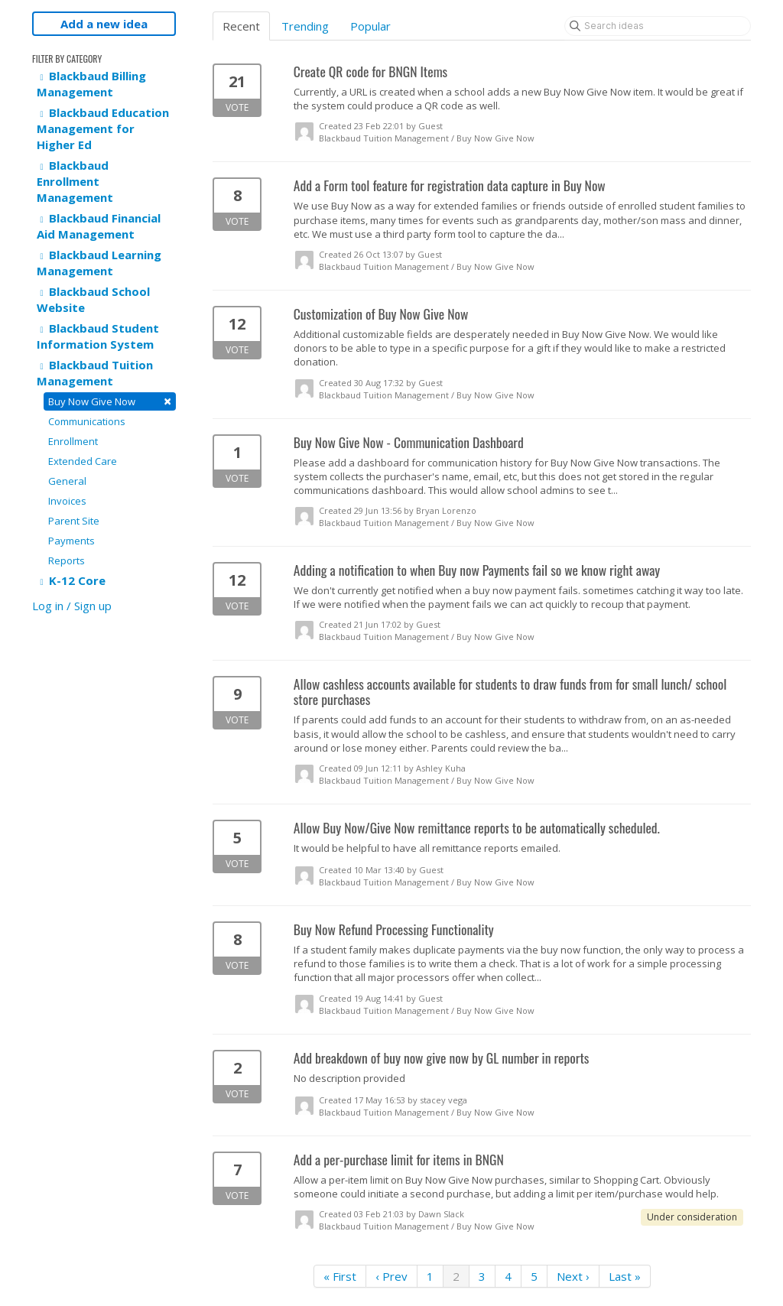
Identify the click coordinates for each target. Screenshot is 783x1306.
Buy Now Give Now (109, 401)
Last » (625, 1276)
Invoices (67, 501)
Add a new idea (104, 23)
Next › (573, 1276)
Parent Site (73, 521)
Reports (66, 560)
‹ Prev (391, 1276)
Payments (71, 540)
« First (339, 1276)
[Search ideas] (657, 26)
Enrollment (73, 441)
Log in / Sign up (72, 605)
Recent (241, 26)
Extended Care (82, 461)
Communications (86, 421)
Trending (305, 26)
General (67, 481)
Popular (370, 26)
